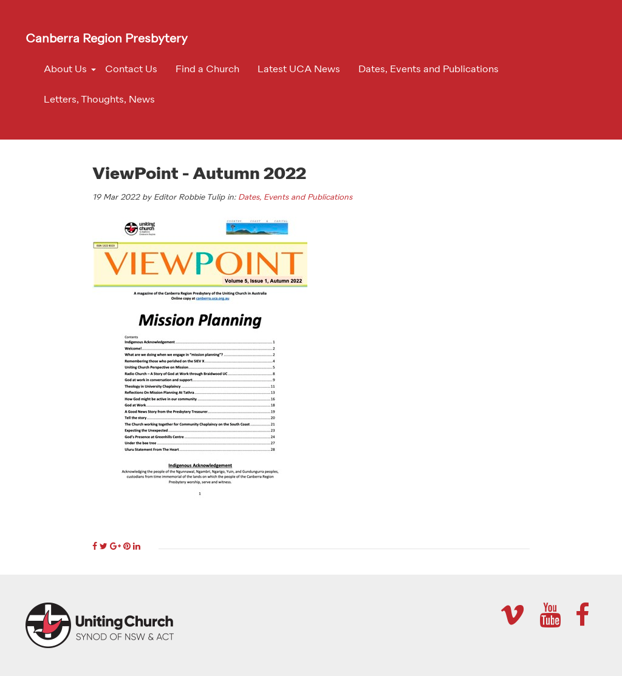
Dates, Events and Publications (428, 70)
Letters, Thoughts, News (99, 100)
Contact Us (131, 70)
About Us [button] (65, 70)
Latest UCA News (299, 70)
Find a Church (207, 70)
